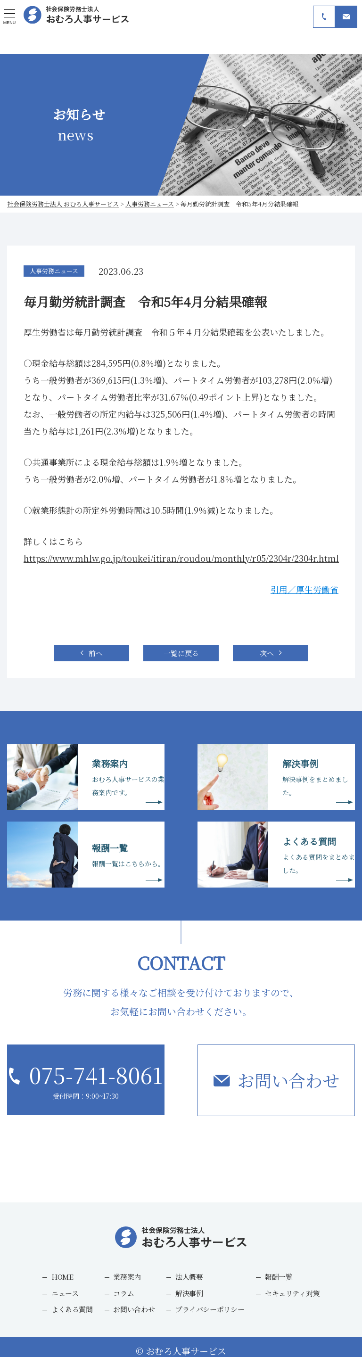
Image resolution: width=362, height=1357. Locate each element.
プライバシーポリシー (209, 1309)
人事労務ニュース (54, 270)
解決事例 (189, 1293)
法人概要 (189, 1277)
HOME (62, 1277)
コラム (123, 1293)
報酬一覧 (279, 1277)
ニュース (65, 1293)
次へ (267, 653)
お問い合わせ (288, 1080)
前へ (96, 653)
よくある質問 (72, 1309)
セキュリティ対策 (292, 1293)
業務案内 (127, 1277)
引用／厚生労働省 (304, 589)
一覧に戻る (181, 653)
